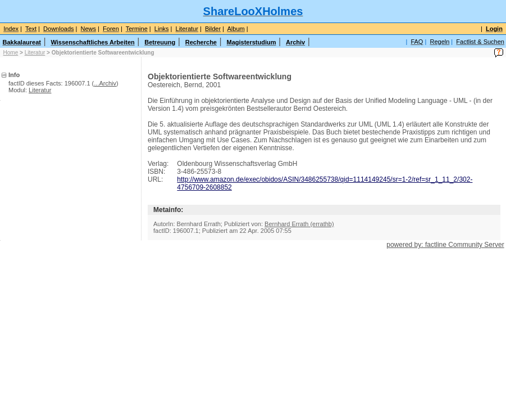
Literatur (35, 53)
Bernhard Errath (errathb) (299, 223)
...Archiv (105, 83)
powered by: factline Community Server (445, 245)
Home (11, 53)
